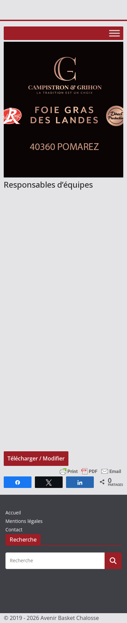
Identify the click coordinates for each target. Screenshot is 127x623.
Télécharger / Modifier (36, 458)
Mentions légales (24, 521)
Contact (13, 529)
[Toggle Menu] (114, 33)
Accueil (13, 512)
